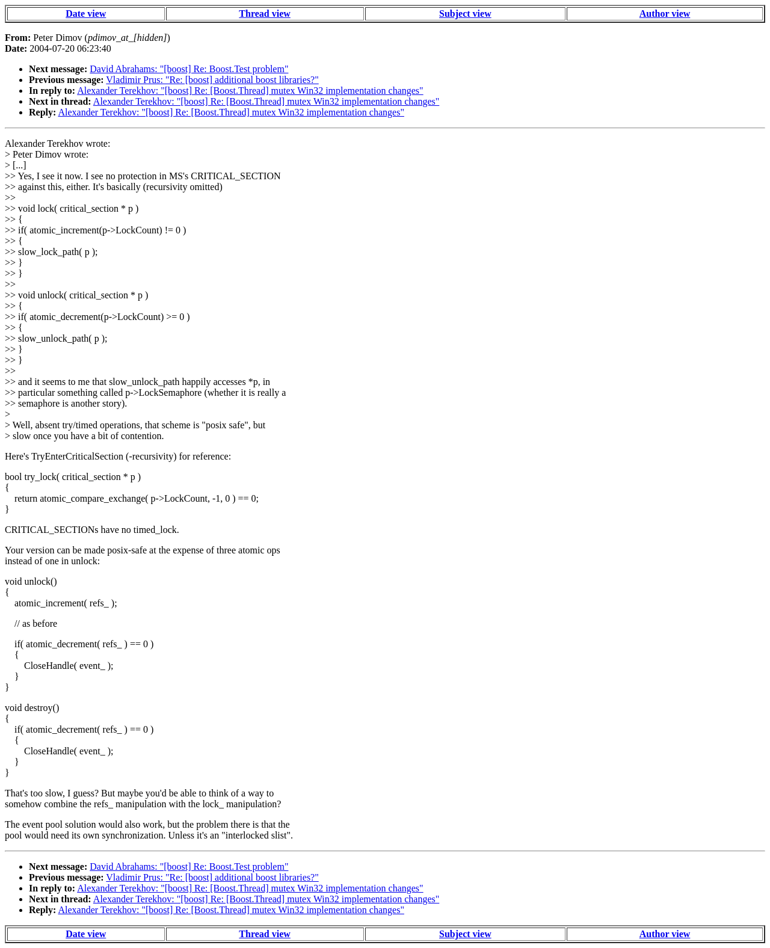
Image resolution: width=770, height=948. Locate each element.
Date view (86, 13)
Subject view (465, 13)
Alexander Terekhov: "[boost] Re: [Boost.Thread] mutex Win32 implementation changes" (250, 90)
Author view (665, 13)
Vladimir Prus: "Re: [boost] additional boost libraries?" (212, 80)
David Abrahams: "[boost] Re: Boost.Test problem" (189, 69)
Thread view (264, 13)
